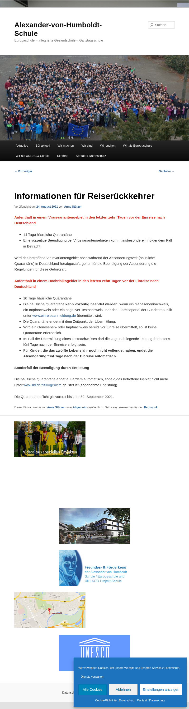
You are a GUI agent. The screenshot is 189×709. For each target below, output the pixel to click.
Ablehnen (123, 689)
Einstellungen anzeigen (160, 689)
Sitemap (62, 156)
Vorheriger (23, 171)
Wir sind (87, 145)
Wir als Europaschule (137, 145)
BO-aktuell (43, 145)
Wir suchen (107, 145)
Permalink (151, 407)
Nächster (167, 171)
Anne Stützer (73, 206)
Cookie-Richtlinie (106, 700)
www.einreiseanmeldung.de (54, 315)
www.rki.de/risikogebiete (43, 385)
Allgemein (79, 407)
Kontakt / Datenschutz (151, 700)
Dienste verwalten (92, 676)
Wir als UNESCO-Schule (33, 156)
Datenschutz (127, 700)
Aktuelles (22, 145)
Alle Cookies (92, 689)
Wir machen (65, 145)
